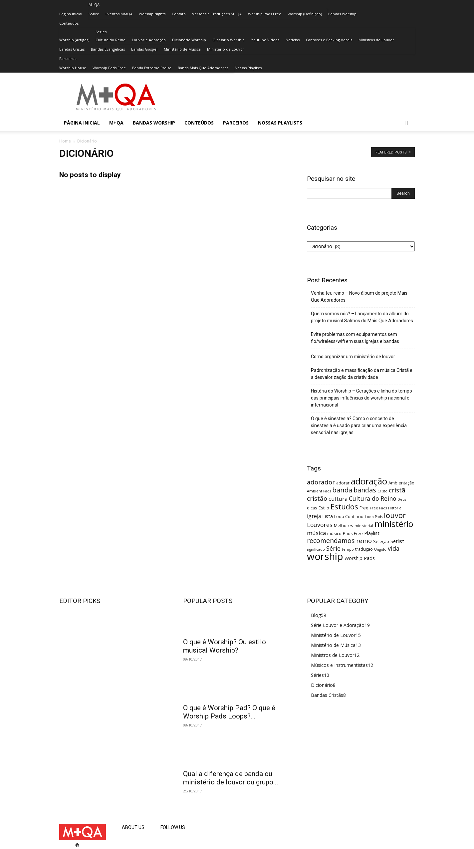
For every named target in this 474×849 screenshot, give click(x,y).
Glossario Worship (228, 39)
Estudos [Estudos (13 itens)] (344, 506)
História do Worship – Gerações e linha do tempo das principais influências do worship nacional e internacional (361, 398)
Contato (179, 13)
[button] (407, 123)
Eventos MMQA (119, 13)
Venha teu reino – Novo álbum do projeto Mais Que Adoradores (359, 296)
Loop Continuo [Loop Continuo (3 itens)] (348, 516)
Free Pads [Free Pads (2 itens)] (378, 508)
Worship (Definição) (305, 13)
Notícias (293, 39)
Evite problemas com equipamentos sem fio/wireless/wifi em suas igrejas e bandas (355, 338)
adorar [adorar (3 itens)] (343, 483)
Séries (101, 31)
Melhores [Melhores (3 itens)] (343, 525)
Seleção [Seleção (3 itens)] (381, 541)
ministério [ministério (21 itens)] (393, 523)
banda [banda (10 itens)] (342, 489)
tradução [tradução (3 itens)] (364, 549)
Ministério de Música (182, 49)
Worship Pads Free (264, 13)
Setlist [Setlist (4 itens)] (397, 541)
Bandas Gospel (144, 49)
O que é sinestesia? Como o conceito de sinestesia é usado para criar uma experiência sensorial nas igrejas (359, 425)
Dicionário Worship (189, 39)
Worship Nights (152, 13)
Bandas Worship (342, 13)
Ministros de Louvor (376, 39)
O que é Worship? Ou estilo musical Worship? (224, 646)
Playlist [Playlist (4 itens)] (371, 533)
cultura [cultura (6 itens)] (338, 498)
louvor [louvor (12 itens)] (395, 515)
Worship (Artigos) (74, 39)
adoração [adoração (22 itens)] (369, 481)
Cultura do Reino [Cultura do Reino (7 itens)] (372, 498)
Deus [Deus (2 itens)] (401, 499)
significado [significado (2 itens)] (316, 549)
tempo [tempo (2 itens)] (348, 549)
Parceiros (67, 58)
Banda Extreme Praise (151, 67)
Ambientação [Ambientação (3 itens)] (401, 483)
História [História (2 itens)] (394, 508)
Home (65, 141)
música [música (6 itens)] (316, 533)
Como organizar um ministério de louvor (353, 356)
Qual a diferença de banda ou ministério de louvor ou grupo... (230, 778)
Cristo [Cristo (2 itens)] (382, 491)
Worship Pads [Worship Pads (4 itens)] (360, 558)
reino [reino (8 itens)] (364, 540)
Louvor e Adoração (149, 39)
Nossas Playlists (248, 67)
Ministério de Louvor (225, 49)
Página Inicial (70, 13)
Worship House (72, 67)
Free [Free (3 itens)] (363, 508)
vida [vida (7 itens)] (393, 548)
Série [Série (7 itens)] (333, 548)
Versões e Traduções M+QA (217, 13)
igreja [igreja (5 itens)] (314, 516)
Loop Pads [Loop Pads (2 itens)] (373, 516)
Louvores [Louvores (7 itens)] (320, 525)
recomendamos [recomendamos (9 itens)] (331, 540)
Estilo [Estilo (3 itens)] (324, 508)
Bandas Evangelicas (108, 49)
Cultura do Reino (110, 39)
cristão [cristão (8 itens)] (317, 498)
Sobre (94, 13)
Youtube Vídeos (265, 39)
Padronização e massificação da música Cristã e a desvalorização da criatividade (361, 374)
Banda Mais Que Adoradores (203, 67)
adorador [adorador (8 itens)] (321, 482)
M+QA (94, 4)
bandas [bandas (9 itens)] (365, 489)
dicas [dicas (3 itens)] (312, 508)
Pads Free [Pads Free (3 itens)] (353, 533)
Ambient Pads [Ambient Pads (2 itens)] (319, 491)
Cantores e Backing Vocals (329, 39)
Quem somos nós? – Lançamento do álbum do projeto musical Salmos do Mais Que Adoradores (362, 317)
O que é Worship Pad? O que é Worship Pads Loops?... (229, 712)
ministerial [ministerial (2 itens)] (364, 525)
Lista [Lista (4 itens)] (327, 516)
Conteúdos (69, 23)
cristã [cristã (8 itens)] (397, 490)
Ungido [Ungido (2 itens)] (380, 549)
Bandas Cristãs (72, 49)
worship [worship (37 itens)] (325, 556)
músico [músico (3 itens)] (334, 533)
